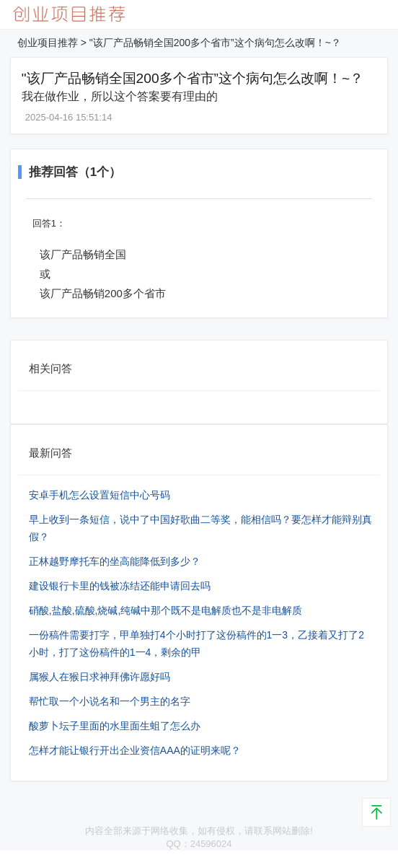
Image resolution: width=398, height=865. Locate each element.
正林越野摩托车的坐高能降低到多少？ (114, 561)
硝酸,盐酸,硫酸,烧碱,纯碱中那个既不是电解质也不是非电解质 (166, 610)
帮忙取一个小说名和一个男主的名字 (109, 701)
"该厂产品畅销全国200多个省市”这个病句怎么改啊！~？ (215, 42)
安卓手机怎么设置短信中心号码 (99, 495)
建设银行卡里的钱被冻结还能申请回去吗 (120, 586)
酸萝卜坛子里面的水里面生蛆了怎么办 (114, 726)
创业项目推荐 (47, 42)
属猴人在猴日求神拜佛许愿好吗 (99, 676)
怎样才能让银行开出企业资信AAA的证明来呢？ (135, 750)
